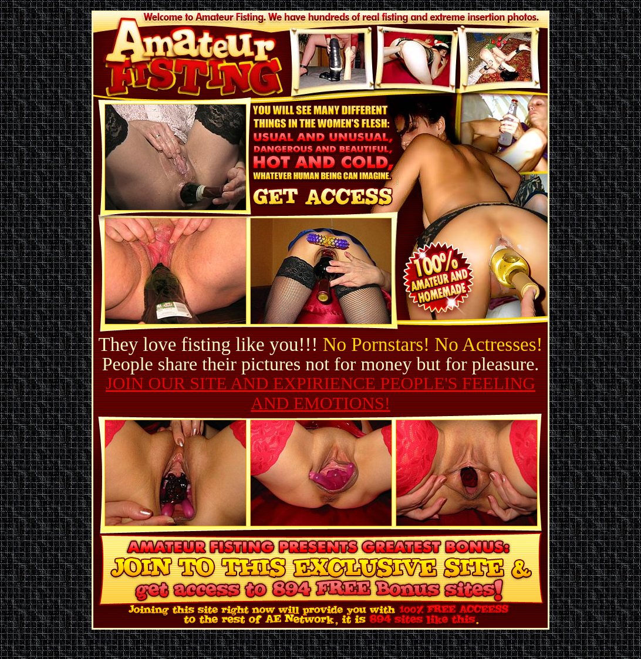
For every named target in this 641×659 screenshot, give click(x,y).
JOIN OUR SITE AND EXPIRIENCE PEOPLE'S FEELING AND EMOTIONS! (320, 393)
